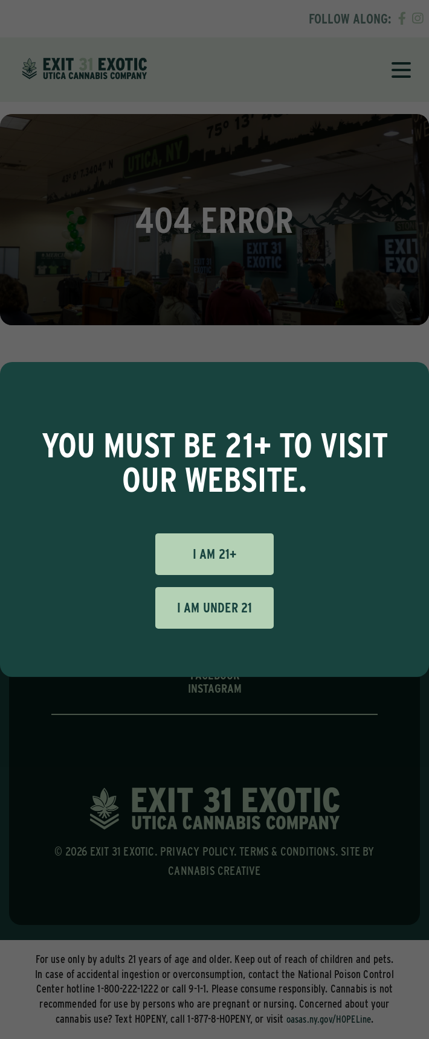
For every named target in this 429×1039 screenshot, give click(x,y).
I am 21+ (215, 554)
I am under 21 (215, 607)
